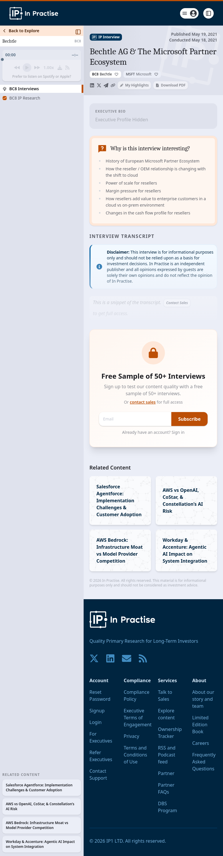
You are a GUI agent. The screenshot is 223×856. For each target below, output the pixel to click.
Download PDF (171, 85)
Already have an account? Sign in (153, 432)
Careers (200, 743)
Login (95, 722)
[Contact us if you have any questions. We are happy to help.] (126, 658)
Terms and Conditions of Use (135, 755)
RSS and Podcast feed (166, 755)
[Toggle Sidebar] (83, 441)
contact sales (143, 402)
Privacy (131, 736)
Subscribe (189, 419)
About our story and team (203, 699)
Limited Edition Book (200, 724)
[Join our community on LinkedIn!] (110, 658)
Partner (166, 773)
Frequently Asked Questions (203, 762)
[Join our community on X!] (94, 658)
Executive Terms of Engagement (138, 717)
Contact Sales (177, 302)
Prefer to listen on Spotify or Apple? (41, 76)
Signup (97, 710)
